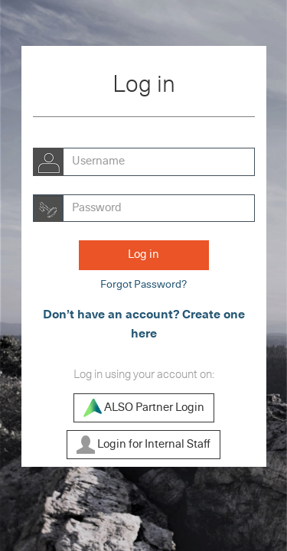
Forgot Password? (143, 284)
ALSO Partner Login (143, 408)
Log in (143, 254)
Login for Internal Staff (143, 444)
